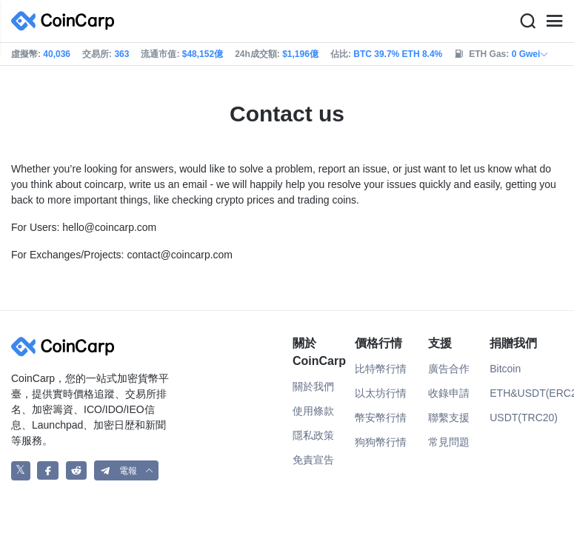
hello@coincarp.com (109, 227)
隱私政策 (313, 435)
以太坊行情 (381, 393)
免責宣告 (313, 460)
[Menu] (554, 21)
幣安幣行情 (381, 417)
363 (121, 54)
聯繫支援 (449, 417)
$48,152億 (202, 54)
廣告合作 (449, 369)
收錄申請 (449, 393)
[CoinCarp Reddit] (76, 470)
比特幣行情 (381, 369)
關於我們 (313, 386)
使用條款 (313, 411)
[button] (126, 470)
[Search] (527, 21)
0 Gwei (531, 54)
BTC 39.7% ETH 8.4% (397, 54)
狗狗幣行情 (381, 442)
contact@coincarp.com (180, 255)
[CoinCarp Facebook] (48, 470)
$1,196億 (300, 54)
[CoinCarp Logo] (66, 21)
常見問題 (449, 442)
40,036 (56, 54)
